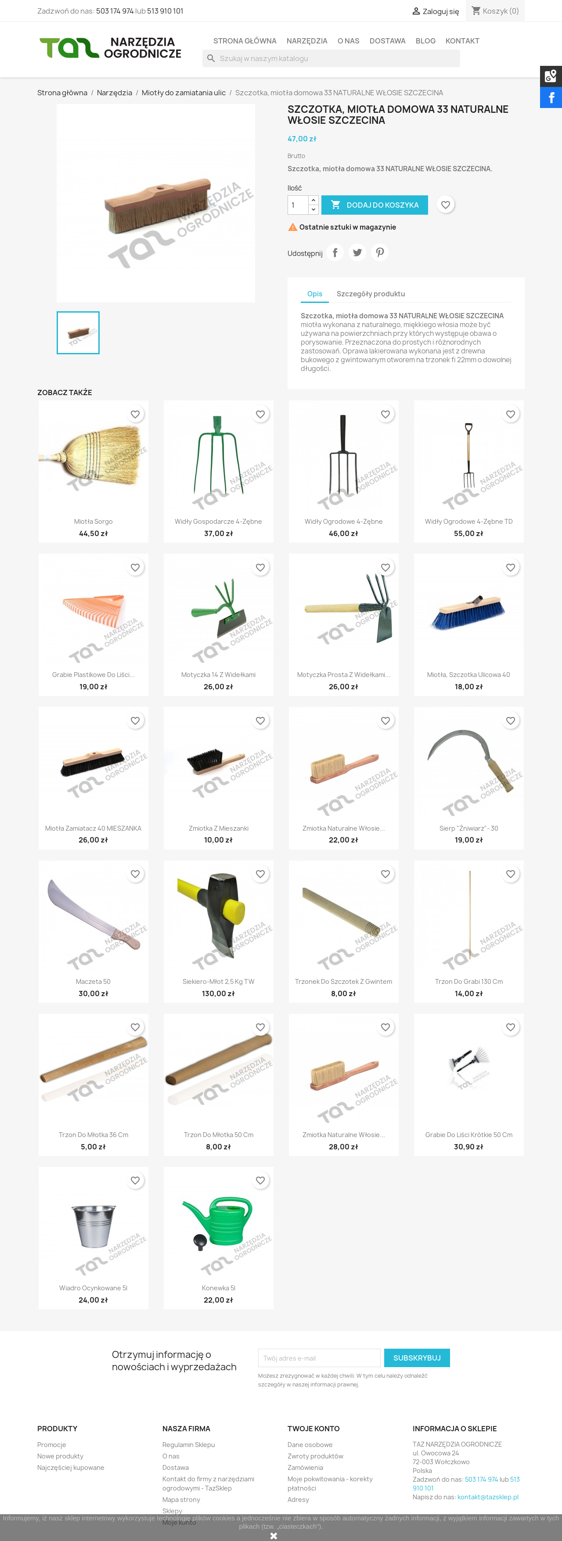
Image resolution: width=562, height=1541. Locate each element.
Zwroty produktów (315, 1456)
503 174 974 (115, 11)
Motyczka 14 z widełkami (218, 674)
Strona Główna (245, 41)
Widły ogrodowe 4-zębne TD (469, 521)
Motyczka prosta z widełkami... (343, 674)
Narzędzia (307, 41)
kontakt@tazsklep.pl (488, 1497)
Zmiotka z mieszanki (219, 828)
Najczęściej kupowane (70, 1467)
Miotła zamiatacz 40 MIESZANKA (93, 828)
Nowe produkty (60, 1456)
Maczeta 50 (93, 981)
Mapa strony (181, 1499)
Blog (426, 41)
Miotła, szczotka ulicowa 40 (468, 674)
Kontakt (462, 41)
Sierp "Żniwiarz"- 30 (469, 828)
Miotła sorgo (93, 521)
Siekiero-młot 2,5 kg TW (219, 981)
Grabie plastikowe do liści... (93, 674)
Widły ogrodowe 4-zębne (344, 521)
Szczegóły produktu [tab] (371, 294)
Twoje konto (314, 1428)
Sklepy (172, 1511)
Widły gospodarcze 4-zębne (218, 521)
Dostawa (388, 41)
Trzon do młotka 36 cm (93, 1135)
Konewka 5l (218, 1288)
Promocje (51, 1444)
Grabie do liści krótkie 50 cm (468, 1135)
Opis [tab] (314, 294)
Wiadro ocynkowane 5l (93, 1288)
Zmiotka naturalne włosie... (344, 828)
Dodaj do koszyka (375, 205)
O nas (349, 41)
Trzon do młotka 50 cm (218, 1135)
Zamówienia (305, 1467)
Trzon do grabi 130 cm (469, 981)
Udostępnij (335, 252)
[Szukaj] (331, 58)
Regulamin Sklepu (188, 1444)
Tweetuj (357, 252)
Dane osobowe (310, 1444)
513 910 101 (165, 11)
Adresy (298, 1499)
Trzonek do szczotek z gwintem (343, 981)
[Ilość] (298, 205)
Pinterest (380, 252)
